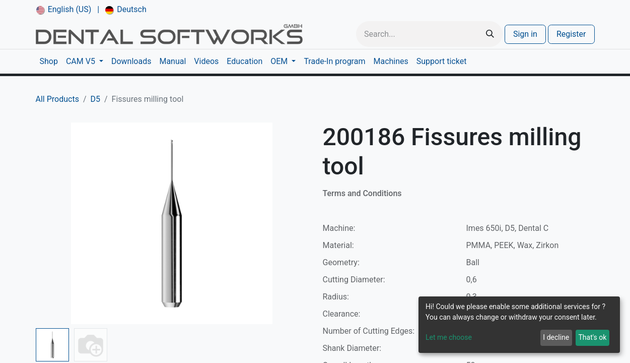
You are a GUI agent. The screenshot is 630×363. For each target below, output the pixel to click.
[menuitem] (64, 9)
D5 (96, 99)
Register (571, 34)
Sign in (525, 34)
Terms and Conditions (362, 193)
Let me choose (449, 337)
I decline (556, 337)
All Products (57, 99)
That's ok (592, 337)
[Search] (490, 34)
